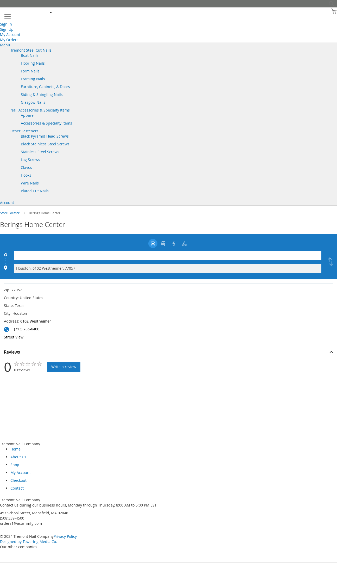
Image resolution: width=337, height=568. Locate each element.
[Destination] (167, 268)
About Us (18, 456)
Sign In (6, 24)
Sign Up (7, 29)
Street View (13, 337)
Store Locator (10, 213)
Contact (17, 488)
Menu (5, 44)
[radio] (152, 243)
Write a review (63, 366)
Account (7, 202)
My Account (10, 34)
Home (15, 449)
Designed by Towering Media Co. (28, 541)
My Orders (9, 39)
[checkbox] (330, 261)
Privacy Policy (65, 536)
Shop (14, 464)
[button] (168, 353)
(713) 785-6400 (26, 328)
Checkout (18, 480)
